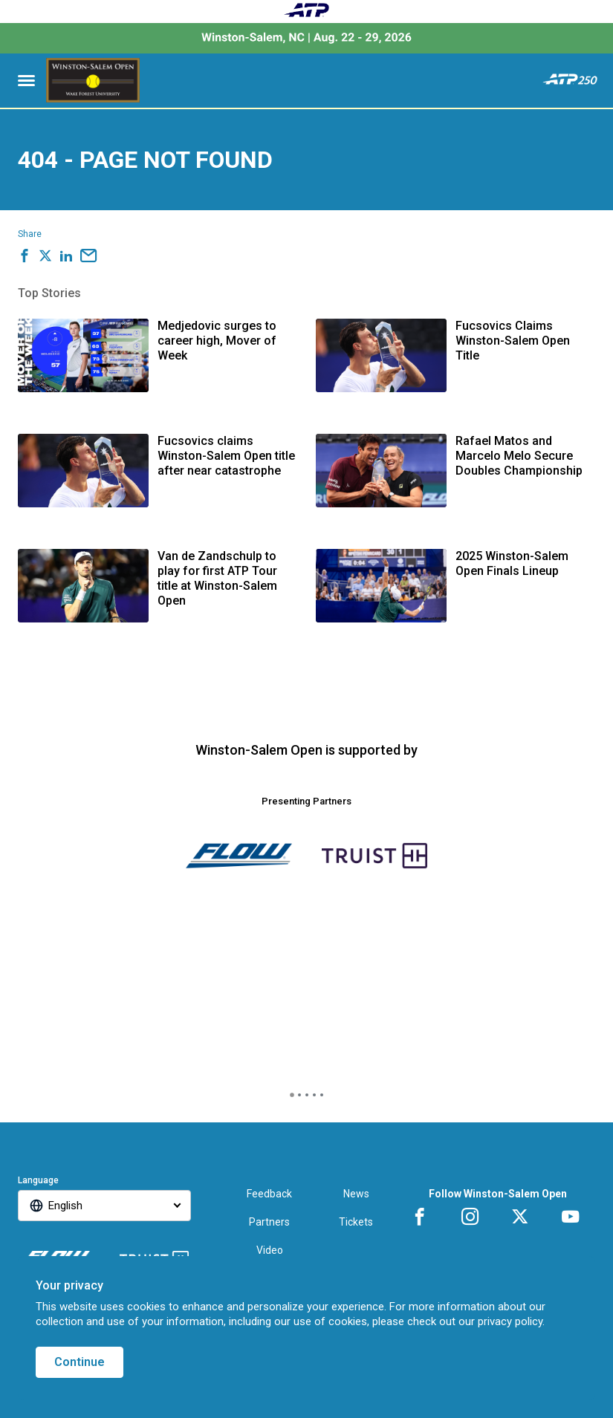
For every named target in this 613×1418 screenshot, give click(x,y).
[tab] (292, 1095)
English (65, 1205)
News (356, 1194)
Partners (269, 1222)
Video (269, 1250)
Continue (79, 1362)
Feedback (269, 1194)
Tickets (356, 1222)
